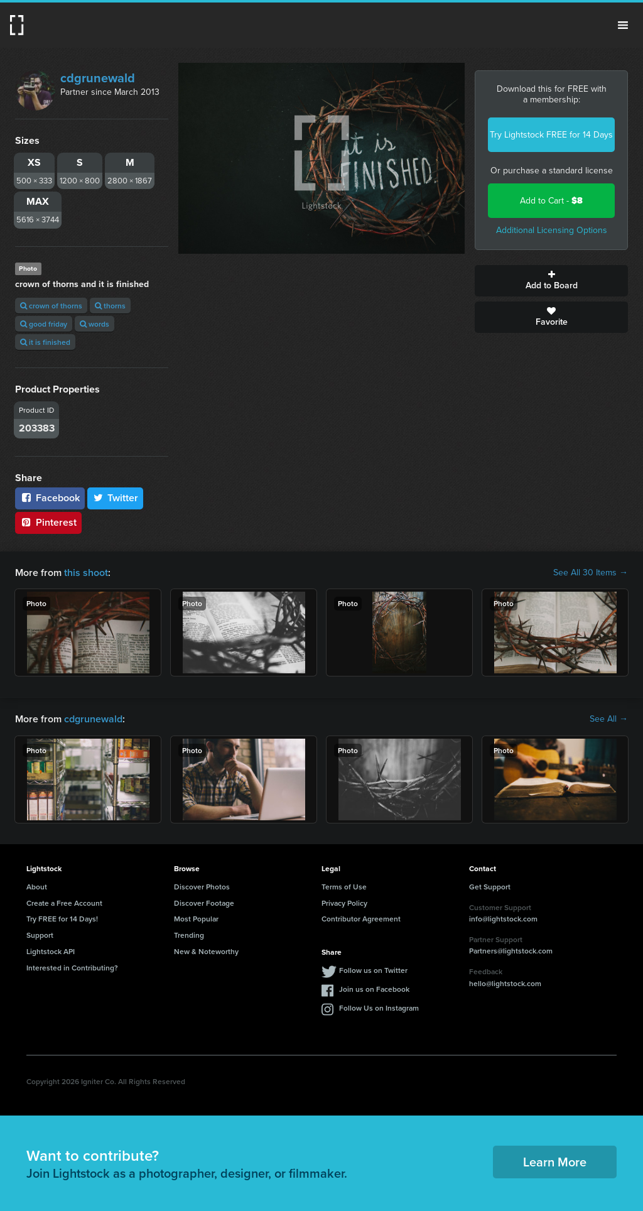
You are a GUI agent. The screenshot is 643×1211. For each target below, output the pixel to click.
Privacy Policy (344, 903)
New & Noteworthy (206, 951)
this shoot (86, 572)
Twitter (115, 498)
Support (39, 935)
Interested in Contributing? (72, 967)
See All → (609, 719)
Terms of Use (344, 886)
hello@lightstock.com (505, 983)
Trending (189, 935)
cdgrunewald (97, 77)
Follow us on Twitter (373, 970)
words (94, 323)
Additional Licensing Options (551, 230)
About (36, 886)
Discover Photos (202, 886)
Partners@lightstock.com (511, 950)
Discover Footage (204, 903)
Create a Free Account (64, 903)
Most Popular (196, 918)
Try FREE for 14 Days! (62, 918)
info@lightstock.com (503, 918)
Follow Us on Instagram (379, 1007)
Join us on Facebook (374, 989)
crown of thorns (51, 305)
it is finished (45, 342)
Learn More (554, 1162)
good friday (43, 323)
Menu (623, 25)
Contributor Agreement (361, 918)
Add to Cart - (551, 200)
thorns (110, 305)
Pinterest (48, 522)
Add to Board (551, 280)
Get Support (490, 886)
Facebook (50, 498)
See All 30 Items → (590, 573)
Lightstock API (50, 951)
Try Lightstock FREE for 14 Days (551, 134)
